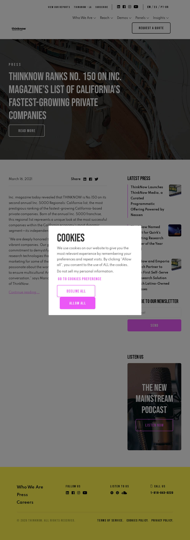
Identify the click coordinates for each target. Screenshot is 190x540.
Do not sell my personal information (85, 271)
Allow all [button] (77, 303)
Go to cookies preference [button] (79, 279)
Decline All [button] (76, 291)
